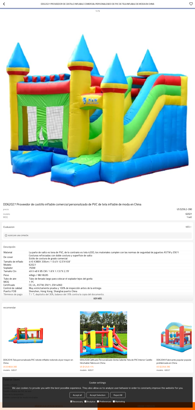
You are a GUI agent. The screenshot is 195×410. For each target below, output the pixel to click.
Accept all (77, 395)
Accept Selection (97, 395)
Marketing (119, 401)
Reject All (118, 395)
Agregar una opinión (18, 235)
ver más (97, 298)
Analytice (89, 401)
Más (188, 226)
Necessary (76, 401)
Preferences (104, 401)
